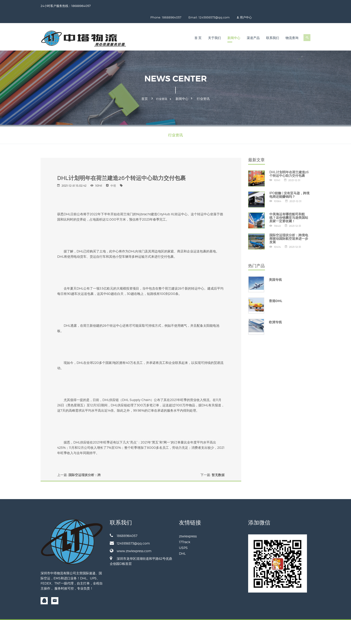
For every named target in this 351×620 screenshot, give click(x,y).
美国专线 (275, 267)
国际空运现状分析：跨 (84, 462)
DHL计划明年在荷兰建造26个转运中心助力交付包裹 (289, 161)
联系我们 (272, 26)
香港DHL (275, 288)
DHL (182, 541)
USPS (183, 535)
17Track (184, 529)
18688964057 (123, 523)
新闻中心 (233, 26)
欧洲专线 (275, 310)
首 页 (198, 26)
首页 (144, 87)
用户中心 (304, 6)
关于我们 (214, 26)
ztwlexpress (188, 523)
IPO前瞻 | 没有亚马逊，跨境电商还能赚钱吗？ (289, 182)
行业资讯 (203, 87)
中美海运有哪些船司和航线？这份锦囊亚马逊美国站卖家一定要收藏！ (288, 205)
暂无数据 (218, 462)
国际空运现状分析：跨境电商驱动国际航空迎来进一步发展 (288, 226)
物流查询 (292, 26)
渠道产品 (253, 26)
